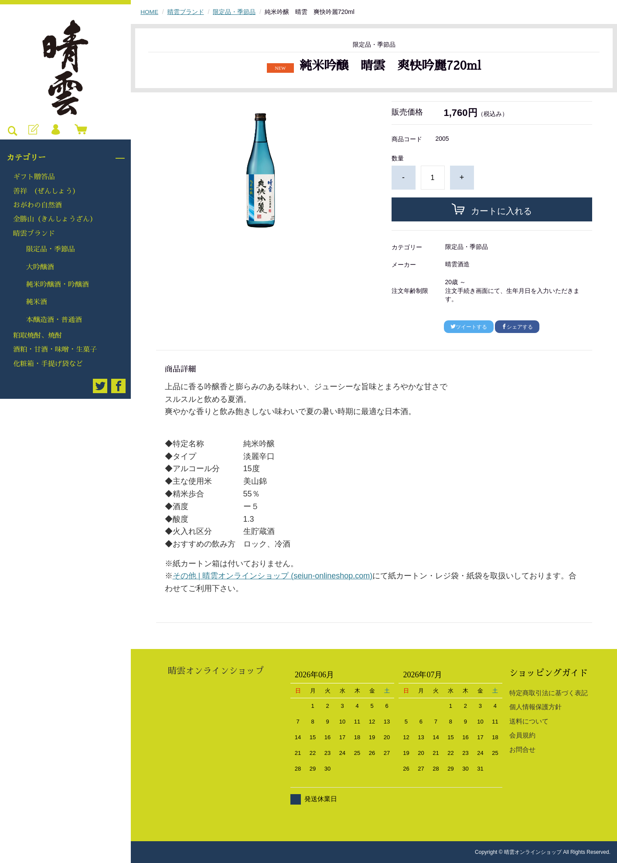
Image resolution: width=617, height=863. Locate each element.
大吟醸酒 (40, 267)
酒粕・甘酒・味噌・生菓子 (55, 349)
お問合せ (522, 749)
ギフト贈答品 (34, 176)
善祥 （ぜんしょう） (46, 191)
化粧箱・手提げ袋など (48, 363)
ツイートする (468, 326)
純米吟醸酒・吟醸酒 (57, 284)
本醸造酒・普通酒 (54, 319)
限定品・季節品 (50, 249)
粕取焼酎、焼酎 (37, 335)
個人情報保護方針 (535, 706)
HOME (149, 11)
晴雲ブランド (34, 233)
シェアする (517, 326)
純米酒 (36, 302)
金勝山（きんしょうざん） (55, 219)
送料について (529, 721)
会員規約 (522, 735)
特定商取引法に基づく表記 (548, 693)
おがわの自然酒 (37, 205)
